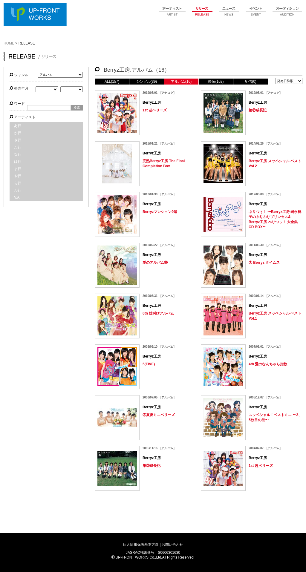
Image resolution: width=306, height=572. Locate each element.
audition (287, 14)
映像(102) (216, 81)
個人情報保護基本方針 (141, 544)
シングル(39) (146, 81)
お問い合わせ (172, 544)
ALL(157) (112, 81)
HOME (9, 43)
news (229, 14)
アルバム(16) (181, 81)
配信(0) (250, 81)
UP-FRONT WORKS (36, 15)
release (202, 14)
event (256, 14)
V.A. (17, 197)
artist (172, 14)
